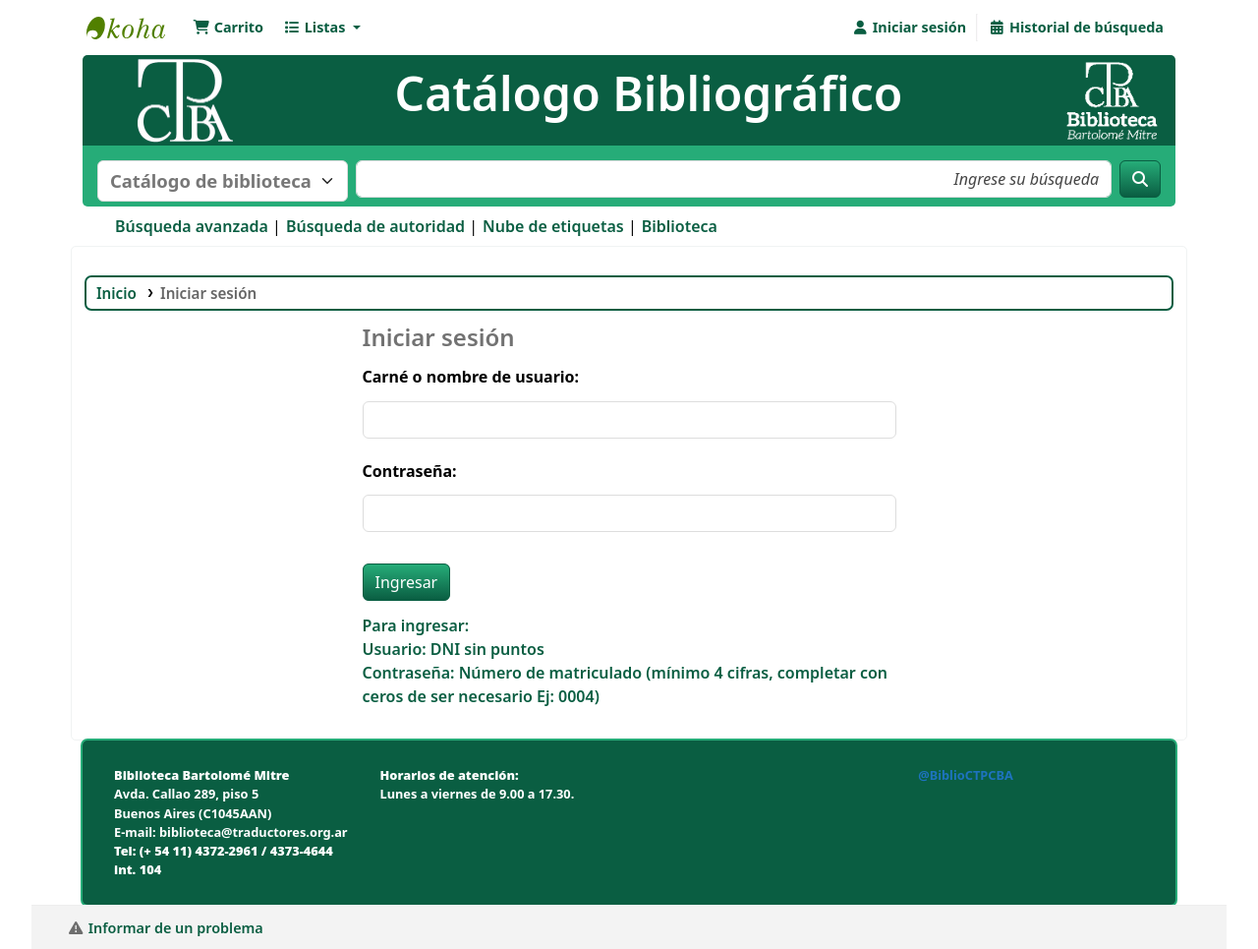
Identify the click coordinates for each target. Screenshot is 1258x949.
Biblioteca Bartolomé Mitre (135, 27)
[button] (228, 27)
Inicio (116, 293)
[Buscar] (1140, 179)
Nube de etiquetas (553, 226)
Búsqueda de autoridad (375, 226)
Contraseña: (410, 471)
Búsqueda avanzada (191, 226)
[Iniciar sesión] (908, 27)
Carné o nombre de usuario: (471, 376)
